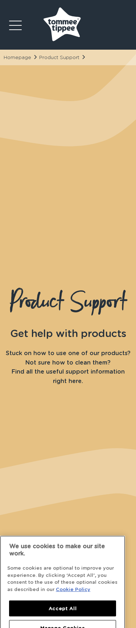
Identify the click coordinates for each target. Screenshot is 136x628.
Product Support (59, 57)
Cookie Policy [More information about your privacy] (73, 606)
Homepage (17, 57)
